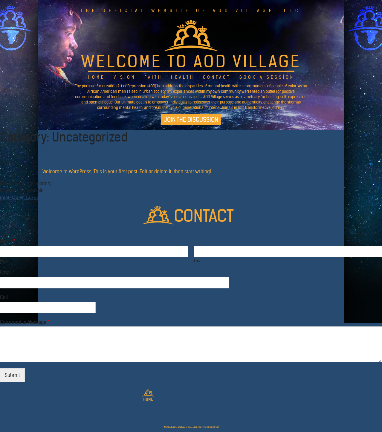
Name (7, 241)
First (3, 260)
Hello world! (66, 159)
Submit (12, 375)
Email (7, 273)
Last (197, 260)
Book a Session (266, 77)
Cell (4, 297)
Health (182, 77)
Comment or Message (24, 322)
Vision (125, 77)
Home (96, 77)
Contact (217, 77)
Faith (153, 77)
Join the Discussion (191, 119)
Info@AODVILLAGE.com (23, 198)
